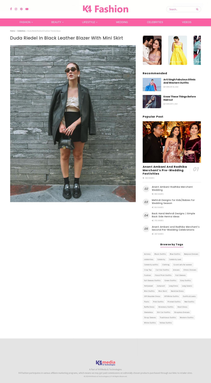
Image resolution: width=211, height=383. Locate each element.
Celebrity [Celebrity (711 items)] (161, 259)
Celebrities (155, 22)
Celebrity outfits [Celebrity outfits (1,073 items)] (151, 264)
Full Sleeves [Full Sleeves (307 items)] (180, 275)
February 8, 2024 (170, 104)
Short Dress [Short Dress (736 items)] (182, 307)
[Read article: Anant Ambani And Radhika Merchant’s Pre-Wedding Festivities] (172, 142)
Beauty (56, 22)
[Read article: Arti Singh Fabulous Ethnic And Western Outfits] (152, 84)
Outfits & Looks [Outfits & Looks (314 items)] (189, 296)
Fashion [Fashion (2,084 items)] (147, 275)
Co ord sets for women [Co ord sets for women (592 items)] (182, 264)
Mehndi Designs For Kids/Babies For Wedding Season (173, 202)
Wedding (122, 22)
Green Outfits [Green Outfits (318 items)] (170, 280)
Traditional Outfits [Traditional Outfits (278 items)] (168, 317)
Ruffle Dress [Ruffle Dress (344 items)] (149, 307)
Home (12, 31)
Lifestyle (88, 22)
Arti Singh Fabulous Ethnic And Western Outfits (179, 81)
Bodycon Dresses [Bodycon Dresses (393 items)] (191, 254)
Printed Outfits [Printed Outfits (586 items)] (174, 301)
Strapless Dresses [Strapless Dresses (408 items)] (182, 312)
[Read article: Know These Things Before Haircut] (152, 101)
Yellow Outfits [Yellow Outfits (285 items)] (166, 323)
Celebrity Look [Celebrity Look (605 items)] (175, 259)
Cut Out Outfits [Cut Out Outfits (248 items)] (162, 270)
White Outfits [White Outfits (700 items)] (150, 323)
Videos (186, 22)
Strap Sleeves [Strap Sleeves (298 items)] (150, 317)
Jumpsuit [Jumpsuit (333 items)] (161, 286)
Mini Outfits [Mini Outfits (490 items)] (149, 291)
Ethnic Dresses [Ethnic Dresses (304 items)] (190, 270)
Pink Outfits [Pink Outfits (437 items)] (158, 301)
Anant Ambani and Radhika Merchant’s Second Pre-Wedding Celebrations (176, 228)
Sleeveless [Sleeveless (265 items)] (148, 312)
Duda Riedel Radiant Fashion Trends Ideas (43, 31)
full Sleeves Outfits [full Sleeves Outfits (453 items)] (152, 280)
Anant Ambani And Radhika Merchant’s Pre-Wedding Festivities (165, 170)
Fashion (25, 22)
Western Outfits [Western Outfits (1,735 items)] (186, 317)
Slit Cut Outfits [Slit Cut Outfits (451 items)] (163, 312)
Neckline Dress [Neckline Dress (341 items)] (177, 291)
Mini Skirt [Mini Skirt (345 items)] (163, 291)
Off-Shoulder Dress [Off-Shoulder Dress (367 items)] (152, 296)
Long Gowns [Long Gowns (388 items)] (187, 286)
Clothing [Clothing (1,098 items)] (165, 264)
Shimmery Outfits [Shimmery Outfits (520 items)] (165, 307)
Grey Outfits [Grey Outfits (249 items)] (185, 280)
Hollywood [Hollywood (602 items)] (148, 286)
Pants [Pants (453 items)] (146, 301)
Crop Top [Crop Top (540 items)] (148, 270)
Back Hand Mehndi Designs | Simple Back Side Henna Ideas (173, 215)
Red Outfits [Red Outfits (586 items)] (189, 301)
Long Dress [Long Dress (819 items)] (173, 286)
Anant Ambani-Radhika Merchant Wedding (172, 188)
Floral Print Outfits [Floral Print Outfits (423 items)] (163, 275)
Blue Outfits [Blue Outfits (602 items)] (175, 254)
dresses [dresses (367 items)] (176, 270)
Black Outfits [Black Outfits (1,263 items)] (160, 254)
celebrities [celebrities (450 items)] (148, 259)
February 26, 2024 (170, 87)
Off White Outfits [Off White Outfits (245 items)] (171, 296)
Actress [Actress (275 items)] (147, 254)
